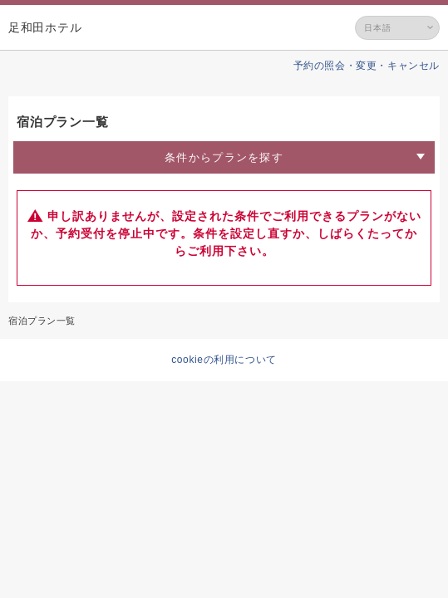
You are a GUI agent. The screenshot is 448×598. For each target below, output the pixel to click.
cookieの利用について (224, 359)
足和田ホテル (44, 27)
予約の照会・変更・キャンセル (366, 65)
